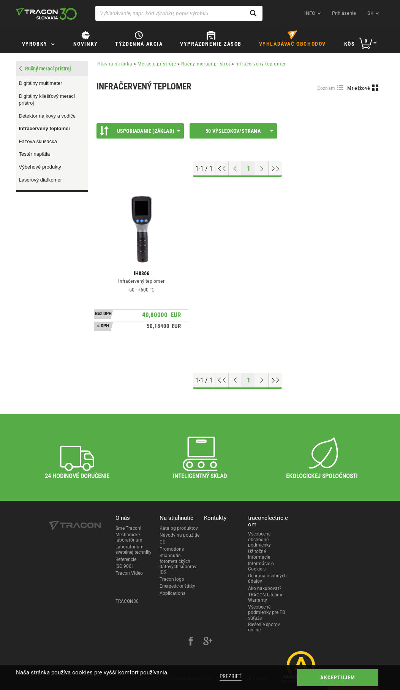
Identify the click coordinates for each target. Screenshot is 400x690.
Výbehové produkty (40, 167)
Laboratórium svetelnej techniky (133, 549)
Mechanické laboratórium (128, 537)
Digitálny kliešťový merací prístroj (47, 99)
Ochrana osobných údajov (267, 578)
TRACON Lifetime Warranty (265, 597)
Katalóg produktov (179, 528)
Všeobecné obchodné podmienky (259, 539)
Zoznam (326, 88)
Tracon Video (129, 573)
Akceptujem (337, 677)
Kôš (349, 44)
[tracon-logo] (46, 13)
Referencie (125, 559)
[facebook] (191, 642)
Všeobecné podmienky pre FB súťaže (266, 612)
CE (162, 542)
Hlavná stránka (115, 64)
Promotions (172, 549)
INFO (309, 13)
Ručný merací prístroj (205, 64)
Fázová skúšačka (38, 141)
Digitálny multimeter (40, 83)
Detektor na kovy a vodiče (47, 116)
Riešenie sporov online (264, 627)
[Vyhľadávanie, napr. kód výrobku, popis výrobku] (178, 13)
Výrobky (34, 44)
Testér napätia (34, 154)
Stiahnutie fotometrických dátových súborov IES (178, 564)
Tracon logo (172, 579)
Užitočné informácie (259, 554)
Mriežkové (358, 88)
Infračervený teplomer (45, 128)
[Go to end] (275, 168)
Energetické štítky (177, 586)
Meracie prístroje (157, 64)
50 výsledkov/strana (239, 131)
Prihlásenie (344, 13)
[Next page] (262, 168)
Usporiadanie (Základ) (140, 130)
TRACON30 (127, 601)
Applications (172, 593)
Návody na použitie (179, 535)
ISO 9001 (124, 566)
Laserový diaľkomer (40, 180)
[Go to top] (222, 168)
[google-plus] (208, 642)
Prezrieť (231, 676)
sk (370, 13)
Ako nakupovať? (264, 588)
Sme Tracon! (128, 528)
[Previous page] (235, 168)
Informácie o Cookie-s (261, 566)
